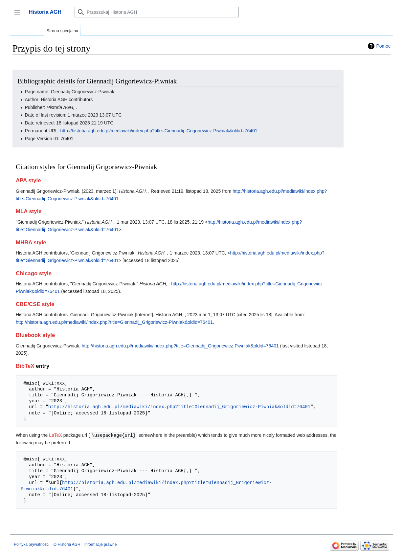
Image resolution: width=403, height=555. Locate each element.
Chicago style (34, 273)
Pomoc (383, 46)
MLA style (29, 211)
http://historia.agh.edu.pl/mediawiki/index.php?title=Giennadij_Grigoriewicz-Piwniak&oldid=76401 (158, 130)
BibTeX (25, 366)
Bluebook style (35, 335)
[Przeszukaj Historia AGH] (157, 12)
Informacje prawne (100, 544)
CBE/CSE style (35, 304)
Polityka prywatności (32, 544)
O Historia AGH (67, 544)
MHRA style (31, 242)
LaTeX (55, 435)
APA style (28, 180)
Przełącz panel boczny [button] (19, 15)
